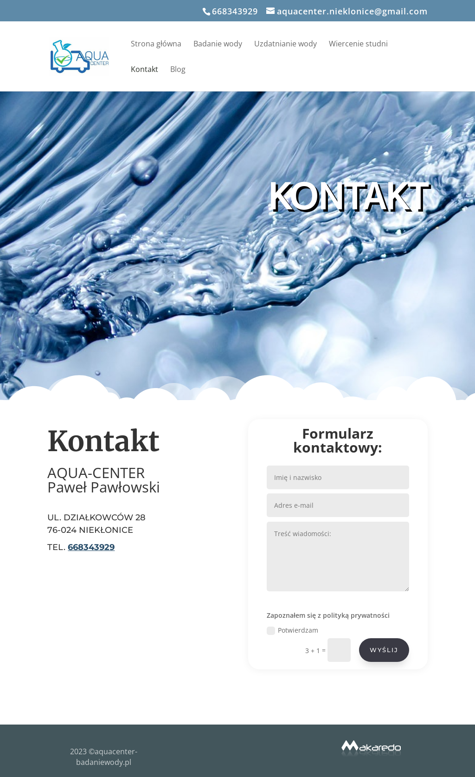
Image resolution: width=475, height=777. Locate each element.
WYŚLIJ (377, 633)
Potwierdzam (299, 617)
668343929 (235, 11)
